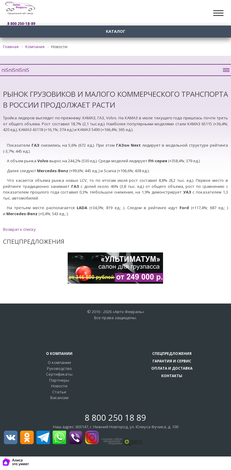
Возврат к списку (19, 229)
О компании (59, 362)
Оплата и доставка (171, 368)
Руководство (59, 368)
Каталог (115, 31)
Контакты (171, 375)
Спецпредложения (172, 353)
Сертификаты (59, 374)
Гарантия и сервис (171, 361)
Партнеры (59, 380)
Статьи (59, 392)
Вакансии (59, 397)
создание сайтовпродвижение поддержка (111, 441)
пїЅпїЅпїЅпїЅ (115, 70)
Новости (59, 386)
